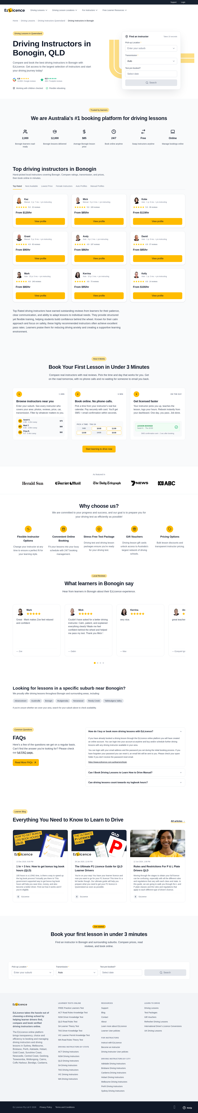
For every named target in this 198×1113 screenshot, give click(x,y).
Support (174, 2)
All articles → (178, 821)
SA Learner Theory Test (68, 1026)
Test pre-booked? (133, 68)
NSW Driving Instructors (68, 1056)
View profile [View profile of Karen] (40, 221)
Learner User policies (110, 1031)
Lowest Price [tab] (46, 186)
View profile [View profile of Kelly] (157, 295)
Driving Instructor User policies (114, 1052)
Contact (104, 1017)
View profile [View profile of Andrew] (99, 258)
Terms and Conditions (64, 1107)
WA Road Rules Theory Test (70, 1040)
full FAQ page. (25, 752)
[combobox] (151, 48)
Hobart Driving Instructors (112, 1077)
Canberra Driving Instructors (113, 1073)
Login (183, 2)
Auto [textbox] (129, 61)
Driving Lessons (37, 10)
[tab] (95, 663)
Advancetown (21, 701)
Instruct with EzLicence (111, 1043)
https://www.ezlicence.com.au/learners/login (107, 762)
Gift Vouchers (150, 1017)
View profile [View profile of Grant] (40, 258)
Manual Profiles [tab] (97, 186)
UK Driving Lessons (153, 1031)
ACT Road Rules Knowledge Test (73, 1012)
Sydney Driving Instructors (112, 1091)
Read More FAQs (26, 762)
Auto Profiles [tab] (81, 186)
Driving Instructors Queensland (51, 21)
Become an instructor (110, 1047)
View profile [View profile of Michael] (99, 221)
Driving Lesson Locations (63, 10)
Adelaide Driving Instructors (113, 1064)
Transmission (131, 55)
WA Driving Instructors (68, 1079)
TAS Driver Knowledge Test (70, 1031)
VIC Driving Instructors (68, 1074)
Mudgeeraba (62, 701)
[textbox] (151, 48)
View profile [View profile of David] (157, 258)
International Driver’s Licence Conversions (163, 1026)
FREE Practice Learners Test (71, 1008)
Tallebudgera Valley (113, 701)
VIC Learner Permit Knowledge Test (74, 1035)
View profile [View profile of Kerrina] (99, 295)
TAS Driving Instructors (68, 1070)
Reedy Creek (94, 701)
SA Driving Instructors (67, 1065)
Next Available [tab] (31, 186)
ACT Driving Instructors (68, 1052)
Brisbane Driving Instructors (113, 1068)
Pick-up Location (133, 42)
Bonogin (48, 701)
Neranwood (78, 701)
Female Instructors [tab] (64, 186)
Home (15, 21)
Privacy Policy (46, 1107)
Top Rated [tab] (17, 186)
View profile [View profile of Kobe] (157, 221)
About (104, 1022)
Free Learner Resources (113, 10)
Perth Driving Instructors (112, 1086)
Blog (103, 1012)
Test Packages (150, 1012)
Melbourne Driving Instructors (114, 1082)
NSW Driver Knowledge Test (70, 1017)
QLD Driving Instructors (68, 1061)
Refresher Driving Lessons (156, 1022)
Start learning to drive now (99, 449)
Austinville (35, 701)
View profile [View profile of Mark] (40, 295)
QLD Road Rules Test (67, 1022)
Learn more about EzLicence (114, 1026)
